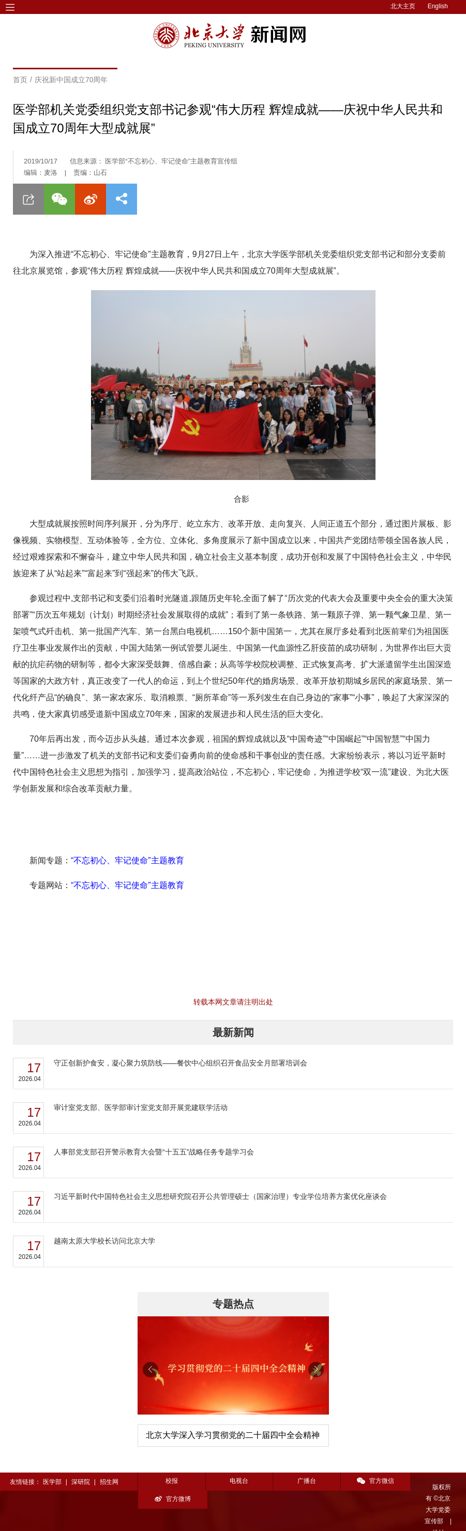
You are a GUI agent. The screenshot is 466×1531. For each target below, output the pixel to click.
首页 (20, 80)
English (438, 6)
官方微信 (367, 1480)
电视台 (236, 1480)
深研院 (80, 1481)
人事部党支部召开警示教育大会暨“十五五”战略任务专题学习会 (154, 1152)
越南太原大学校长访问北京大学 (104, 1241)
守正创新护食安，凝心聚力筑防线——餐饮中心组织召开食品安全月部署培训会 (180, 1063)
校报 (170, 1480)
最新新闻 (233, 1032)
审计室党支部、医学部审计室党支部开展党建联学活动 (141, 1107)
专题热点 (233, 1304)
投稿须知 (141, 1516)
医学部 (52, 1481)
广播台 (302, 1480)
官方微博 (433, 1480)
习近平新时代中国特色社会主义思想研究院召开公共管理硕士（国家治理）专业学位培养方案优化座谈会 (220, 1196)
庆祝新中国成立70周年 (71, 80)
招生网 (109, 1481)
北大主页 (402, 6)
